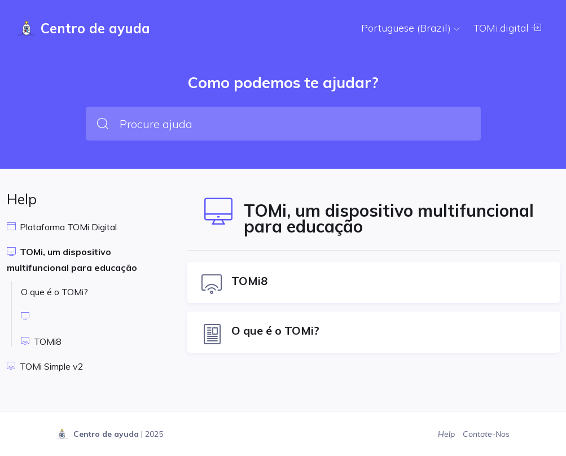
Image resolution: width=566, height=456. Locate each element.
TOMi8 (41, 341)
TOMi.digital (507, 27)
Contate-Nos (486, 434)
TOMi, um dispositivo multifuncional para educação (72, 259)
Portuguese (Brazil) (410, 27)
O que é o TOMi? (54, 291)
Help (447, 434)
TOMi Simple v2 (45, 366)
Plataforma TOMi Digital (62, 227)
